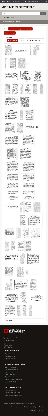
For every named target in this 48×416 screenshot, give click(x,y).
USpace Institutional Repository (13, 379)
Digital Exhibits (9, 372)
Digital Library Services (11, 354)
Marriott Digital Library (11, 367)
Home (3, 1)
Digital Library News (10, 377)
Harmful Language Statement (30, 1)
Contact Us (16, 1)
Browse (9, 1)
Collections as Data (10, 374)
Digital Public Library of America (13, 395)
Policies (41, 410)
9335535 (10, 33)
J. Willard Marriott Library (10, 337)
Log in (45, 1)
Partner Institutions (10, 390)
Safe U (41, 407)
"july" (27, 29)
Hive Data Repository (10, 381)
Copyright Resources (10, 358)
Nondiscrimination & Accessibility (27, 407)
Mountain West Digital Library (13, 392)
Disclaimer (33, 410)
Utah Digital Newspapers (11, 369)
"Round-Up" (15, 29)
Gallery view (13, 40)
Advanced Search (9, 17)
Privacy (13, 407)
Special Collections (10, 356)
